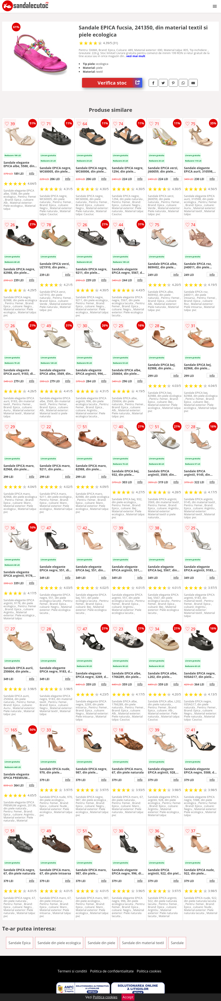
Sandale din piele (101, 942)
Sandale (177, 942)
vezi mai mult (135, 56)
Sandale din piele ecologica (59, 942)
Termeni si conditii (72, 971)
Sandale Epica (19, 942)
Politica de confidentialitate (112, 971)
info (31, 173)
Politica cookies (149, 971)
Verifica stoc (120, 83)
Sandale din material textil (143, 942)
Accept (128, 997)
